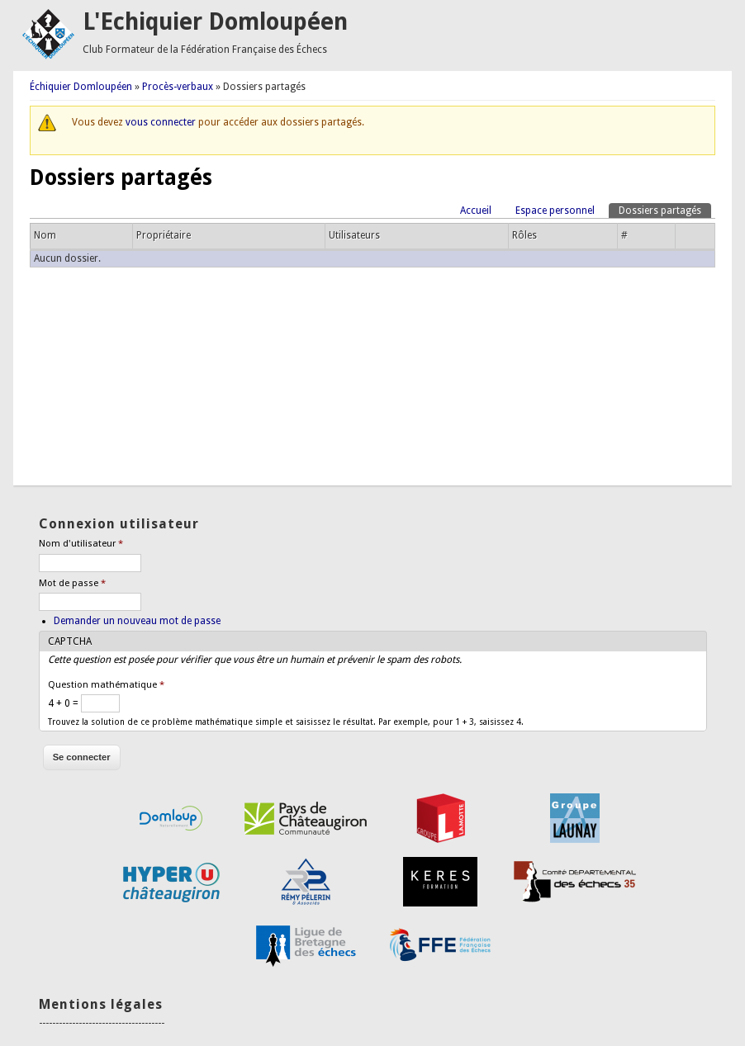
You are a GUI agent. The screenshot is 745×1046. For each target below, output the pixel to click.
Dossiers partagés (665, 209)
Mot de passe (72, 583)
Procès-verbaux (177, 86)
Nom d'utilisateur (81, 543)
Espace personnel (555, 210)
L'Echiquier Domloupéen (215, 21)
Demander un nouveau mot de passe (137, 621)
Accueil (475, 210)
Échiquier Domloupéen (81, 86)
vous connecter (161, 122)
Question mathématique (106, 684)
